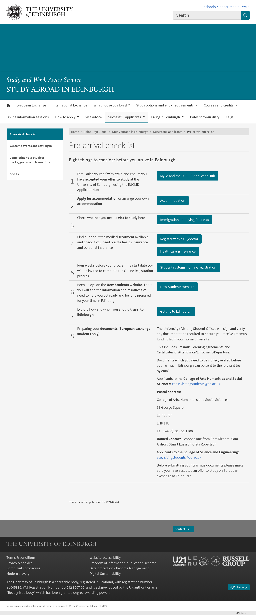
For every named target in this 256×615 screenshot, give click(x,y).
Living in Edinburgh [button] (166, 117)
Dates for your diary (204, 117)
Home (75, 132)
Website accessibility (105, 557)
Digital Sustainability (105, 573)
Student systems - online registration (188, 267)
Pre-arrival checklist (23, 134)
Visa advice (93, 117)
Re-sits (14, 174)
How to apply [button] (65, 117)
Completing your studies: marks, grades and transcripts (30, 160)
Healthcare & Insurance (178, 251)
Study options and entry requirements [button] (165, 105)
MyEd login (238, 587)
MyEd (246, 7)
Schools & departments (221, 7)
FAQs (229, 117)
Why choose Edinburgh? (112, 105)
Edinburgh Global (95, 132)
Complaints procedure (23, 568)
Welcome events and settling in (31, 146)
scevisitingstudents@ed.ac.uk (179, 457)
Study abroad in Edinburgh (130, 132)
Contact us (184, 529)
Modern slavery (17, 573)
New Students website (177, 286)
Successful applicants (167, 132)
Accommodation (172, 200)
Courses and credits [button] (219, 105)
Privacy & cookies (19, 563)
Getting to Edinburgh (176, 311)
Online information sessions (27, 117)
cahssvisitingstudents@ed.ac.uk (196, 384)
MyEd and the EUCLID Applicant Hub (187, 176)
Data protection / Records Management (119, 568)
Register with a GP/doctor (179, 239)
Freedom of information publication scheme (123, 563)
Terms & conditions (21, 557)
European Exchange (31, 105)
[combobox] (207, 15)
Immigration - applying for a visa (184, 219)
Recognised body (21, 592)
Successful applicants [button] (125, 117)
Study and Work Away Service (43, 80)
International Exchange (69, 105)
